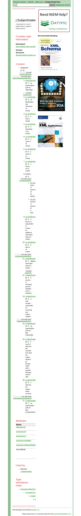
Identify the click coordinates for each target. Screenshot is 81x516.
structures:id (20, 427)
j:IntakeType (28, 273)
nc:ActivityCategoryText (34, 114)
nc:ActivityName (31, 137)
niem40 (30, 2)
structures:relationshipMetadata (28, 445)
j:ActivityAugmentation (33, 259)
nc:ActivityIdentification (34, 97)
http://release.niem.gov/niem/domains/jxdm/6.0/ (33, 47)
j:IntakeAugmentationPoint (24, 321)
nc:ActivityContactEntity (34, 217)
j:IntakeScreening (32, 275)
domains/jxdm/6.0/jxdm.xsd (26, 55)
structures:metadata (23, 441)
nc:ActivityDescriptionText (35, 124)
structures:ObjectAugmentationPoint (21, 78)
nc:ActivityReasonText (33, 161)
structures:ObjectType (25, 74)
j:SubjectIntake (26, 471)
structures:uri (21, 436)
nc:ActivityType (27, 95)
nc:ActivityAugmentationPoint (23, 256)
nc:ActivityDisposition (25, 180)
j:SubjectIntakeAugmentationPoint (22, 398)
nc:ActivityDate (31, 242)
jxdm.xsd (39, 2)
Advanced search (63, 5)
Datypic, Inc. (36, 510)
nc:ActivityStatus (31, 149)
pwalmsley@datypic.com (63, 514)
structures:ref (21, 432)
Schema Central (19, 2)
